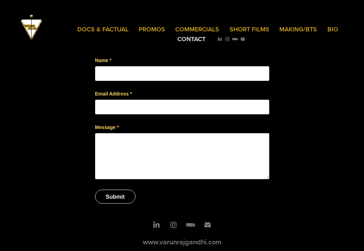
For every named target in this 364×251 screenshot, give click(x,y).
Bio (332, 29)
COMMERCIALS (197, 29)
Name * (103, 60)
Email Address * (113, 93)
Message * (107, 127)
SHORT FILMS (249, 29)
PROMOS (152, 29)
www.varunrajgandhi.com (182, 242)
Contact (191, 39)
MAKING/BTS (298, 29)
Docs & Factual (103, 29)
